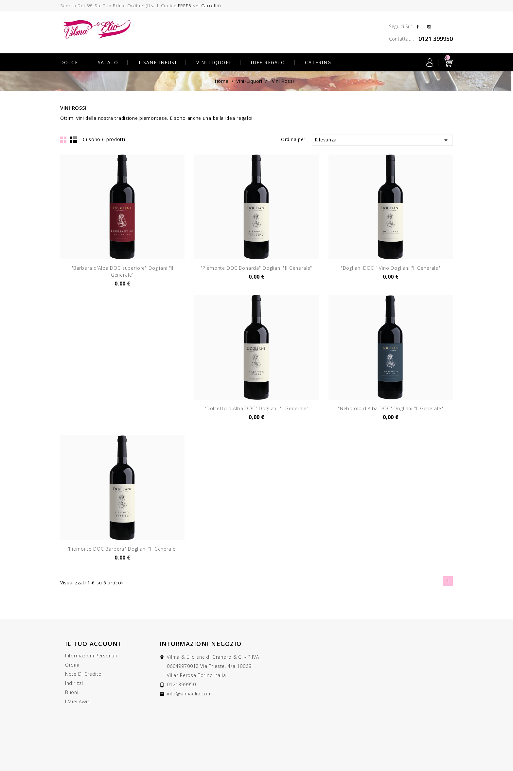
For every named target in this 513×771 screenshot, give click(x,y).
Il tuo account (93, 644)
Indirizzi (74, 683)
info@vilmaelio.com (189, 693)
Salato (108, 62)
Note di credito (83, 674)
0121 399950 (435, 39)
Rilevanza (382, 140)
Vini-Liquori (213, 62)
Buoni (72, 692)
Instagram (429, 26)
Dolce (69, 62)
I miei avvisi (78, 701)
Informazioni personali (91, 655)
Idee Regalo (268, 62)
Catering (318, 62)
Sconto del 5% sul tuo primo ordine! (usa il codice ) (140, 6)
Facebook (417, 26)
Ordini (72, 665)
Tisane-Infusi (157, 62)
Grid (63, 139)
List (73, 139)
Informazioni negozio (200, 644)
